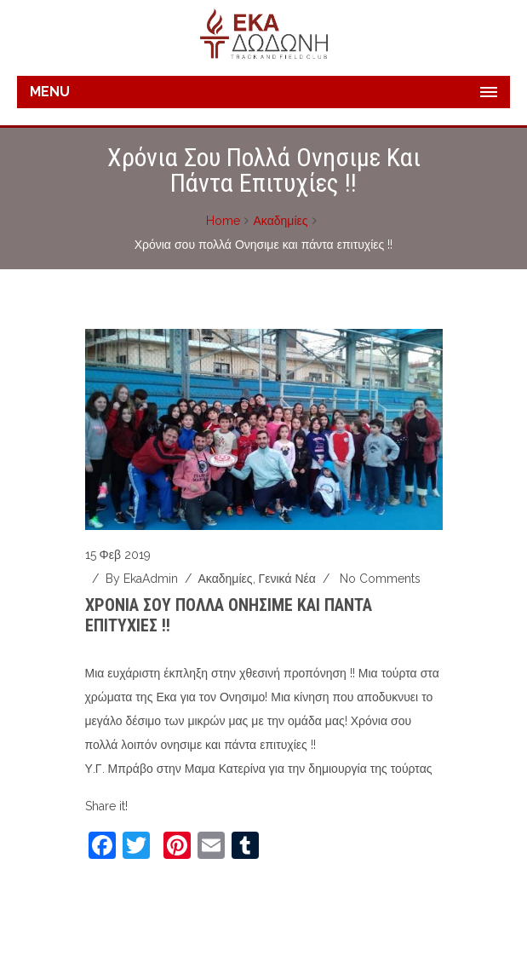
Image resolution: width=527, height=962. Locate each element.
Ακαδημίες (280, 221)
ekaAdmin (150, 578)
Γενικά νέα (287, 578)
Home (223, 221)
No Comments (380, 578)
